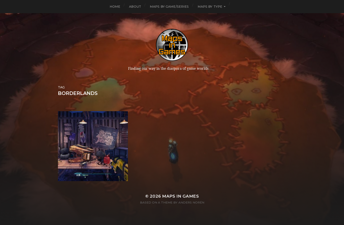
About (135, 7)
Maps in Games (180, 196)
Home (115, 7)
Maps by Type (210, 7)
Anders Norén (191, 202)
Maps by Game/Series (169, 7)
